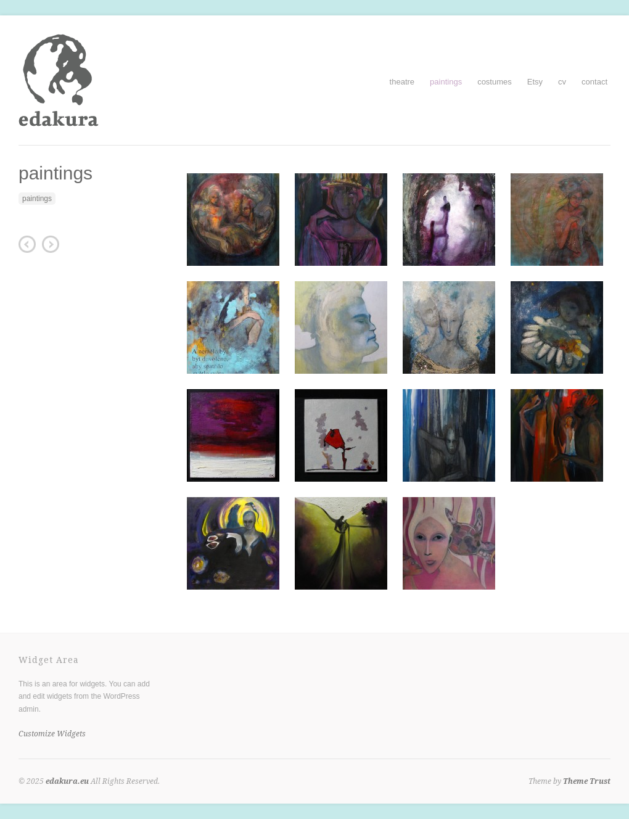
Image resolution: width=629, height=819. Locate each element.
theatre (402, 81)
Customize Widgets (52, 734)
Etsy (535, 81)
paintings (446, 81)
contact (594, 81)
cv (562, 81)
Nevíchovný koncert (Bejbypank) (27, 244)
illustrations (50, 244)
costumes (494, 81)
